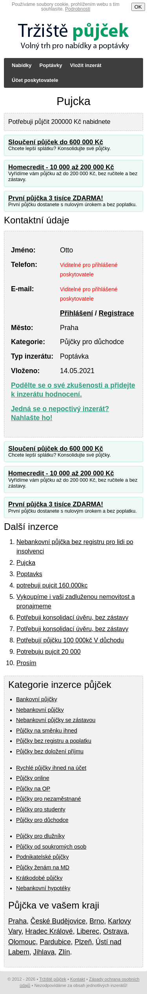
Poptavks (29, 574)
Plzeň (83, 942)
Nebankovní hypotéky (43, 888)
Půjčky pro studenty (40, 809)
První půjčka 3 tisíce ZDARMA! (55, 198)
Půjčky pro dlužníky (40, 836)
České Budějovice (58, 921)
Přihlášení (76, 313)
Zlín (64, 952)
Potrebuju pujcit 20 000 (48, 651)
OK (138, 7)
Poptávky (51, 65)
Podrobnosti (77, 9)
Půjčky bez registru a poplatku (53, 741)
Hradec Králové (49, 931)
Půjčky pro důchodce (42, 820)
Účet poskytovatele (35, 80)
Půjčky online (32, 778)
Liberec (87, 931)
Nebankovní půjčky (40, 710)
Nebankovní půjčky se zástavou (55, 720)
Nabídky (22, 65)
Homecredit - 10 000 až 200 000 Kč (61, 167)
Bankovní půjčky (36, 699)
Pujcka (25, 562)
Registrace (116, 313)
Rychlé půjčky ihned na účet (51, 768)
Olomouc (22, 942)
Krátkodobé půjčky (39, 878)
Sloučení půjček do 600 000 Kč (55, 142)
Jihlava (44, 952)
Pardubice (55, 942)
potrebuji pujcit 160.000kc (51, 585)
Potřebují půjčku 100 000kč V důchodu (70, 640)
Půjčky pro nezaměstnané (48, 799)
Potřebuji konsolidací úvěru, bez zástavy (72, 617)
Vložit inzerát (85, 65)
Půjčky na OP (33, 788)
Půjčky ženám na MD (42, 867)
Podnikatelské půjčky (42, 857)
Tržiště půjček (52, 979)
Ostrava (115, 931)
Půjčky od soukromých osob (51, 846)
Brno (96, 921)
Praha (17, 921)
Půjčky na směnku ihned (46, 730)
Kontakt (77, 979)
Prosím (26, 663)
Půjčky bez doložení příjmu (49, 751)
